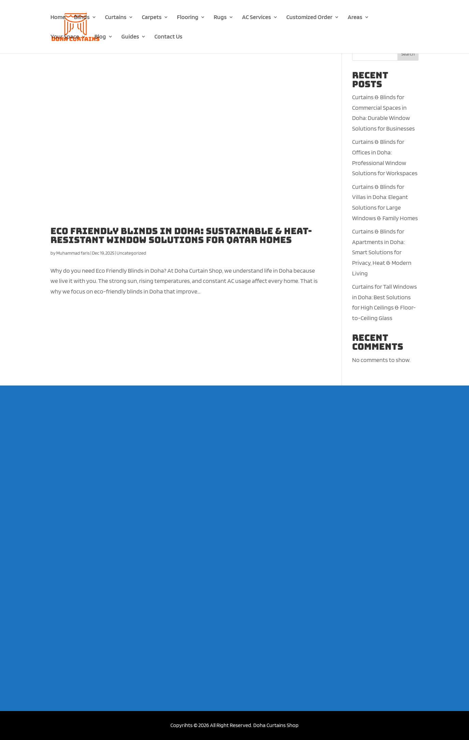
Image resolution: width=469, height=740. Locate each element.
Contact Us (168, 37)
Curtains (115, 17)
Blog (100, 37)
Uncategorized (131, 253)
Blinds (82, 17)
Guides (130, 37)
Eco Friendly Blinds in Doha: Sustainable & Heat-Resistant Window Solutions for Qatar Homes (181, 235)
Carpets (152, 17)
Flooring (187, 17)
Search (408, 54)
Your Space (64, 37)
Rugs (220, 17)
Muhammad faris (73, 253)
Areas (355, 17)
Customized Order (309, 17)
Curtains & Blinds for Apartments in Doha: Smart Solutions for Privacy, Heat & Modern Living (381, 252)
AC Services (256, 17)
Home (57, 17)
